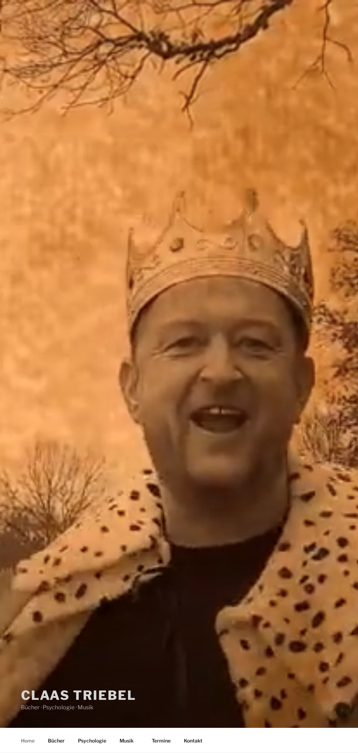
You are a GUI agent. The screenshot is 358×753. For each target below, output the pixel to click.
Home (28, 741)
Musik (130, 741)
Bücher (56, 741)
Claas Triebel (78, 695)
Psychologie (92, 741)
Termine (161, 741)
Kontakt (193, 741)
